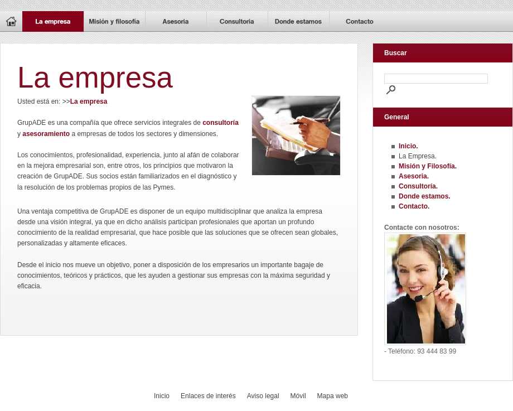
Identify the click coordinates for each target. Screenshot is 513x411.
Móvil (298, 396)
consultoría (220, 123)
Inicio (162, 396)
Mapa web (332, 396)
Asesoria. (414, 176)
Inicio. (408, 146)
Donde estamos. (425, 196)
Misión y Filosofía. (428, 166)
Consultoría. (418, 186)
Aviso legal (263, 396)
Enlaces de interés (208, 396)
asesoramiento (46, 134)
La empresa (89, 101)
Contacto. (414, 206)
